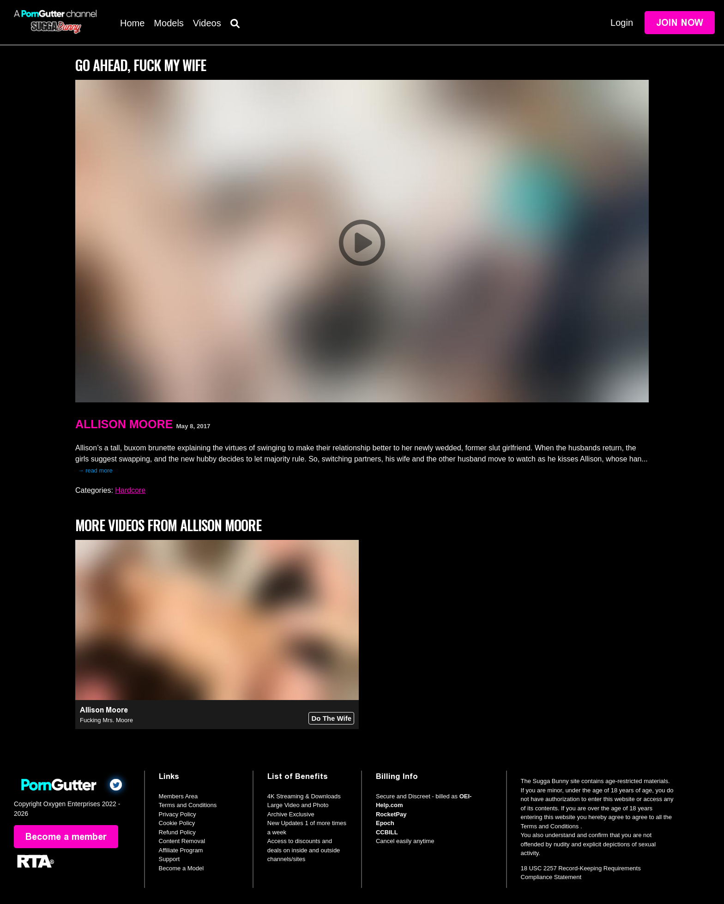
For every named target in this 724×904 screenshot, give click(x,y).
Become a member (66, 836)
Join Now (679, 22)
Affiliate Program (181, 850)
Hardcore (130, 490)
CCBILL (387, 832)
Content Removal (182, 841)
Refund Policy (177, 832)
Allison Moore (124, 424)
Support (169, 859)
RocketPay (391, 814)
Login (621, 23)
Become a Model (181, 868)
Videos (207, 23)
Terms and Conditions (188, 805)
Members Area (178, 796)
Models (168, 23)
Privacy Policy (177, 814)
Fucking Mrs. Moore (106, 720)
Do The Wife (331, 718)
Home (132, 23)
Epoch (385, 823)
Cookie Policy (177, 823)
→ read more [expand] (95, 470)
